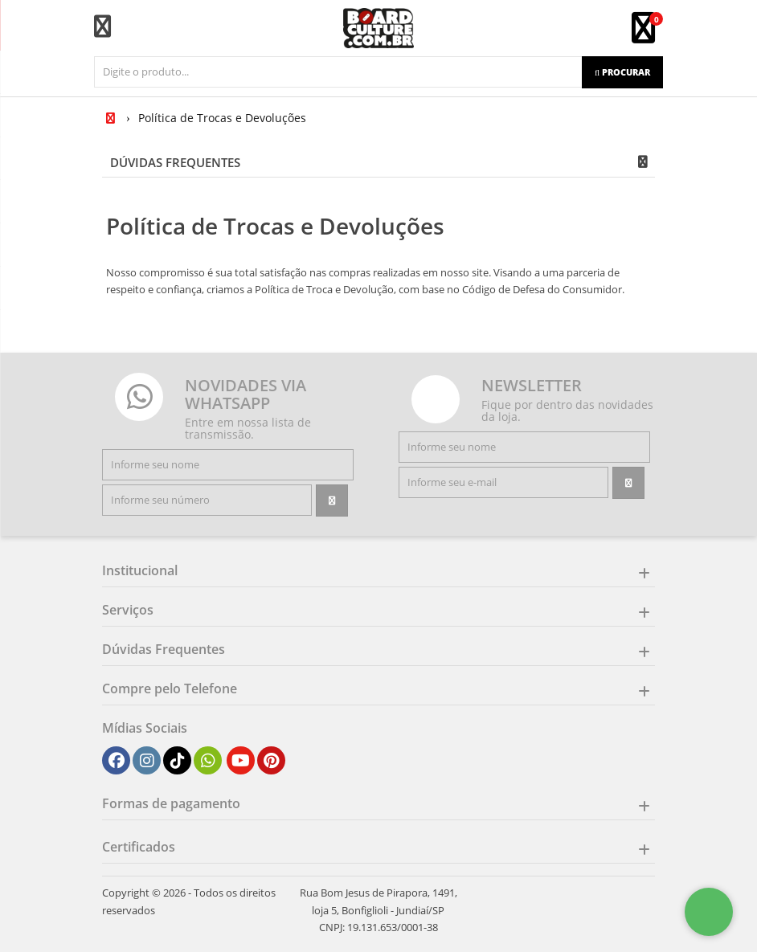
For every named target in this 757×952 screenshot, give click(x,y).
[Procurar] (622, 72)
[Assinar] (332, 500)
